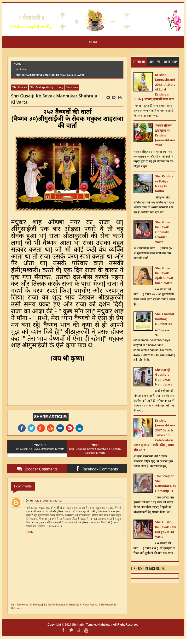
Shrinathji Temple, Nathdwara (92, 624)
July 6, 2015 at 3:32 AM (48, 500)
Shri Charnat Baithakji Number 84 (164, 319)
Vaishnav (21, 69)
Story (60, 87)
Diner (29, 500)
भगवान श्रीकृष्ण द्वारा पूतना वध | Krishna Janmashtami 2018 (165, 135)
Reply (29, 531)
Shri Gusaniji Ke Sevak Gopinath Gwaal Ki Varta (164, 232)
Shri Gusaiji (19, 87)
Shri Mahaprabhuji (41, 87)
